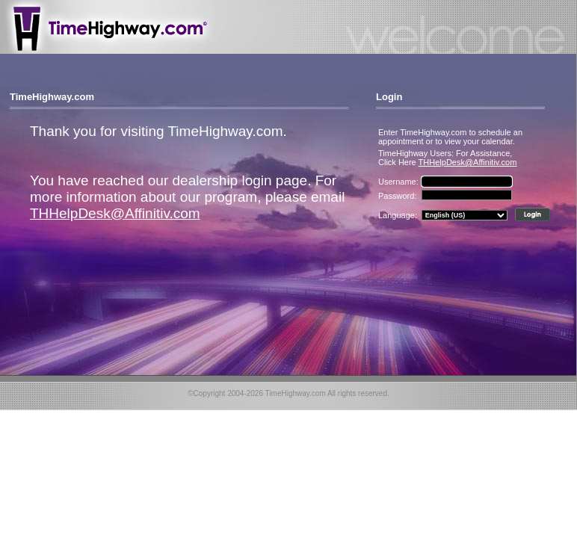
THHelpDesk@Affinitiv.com (115, 213)
